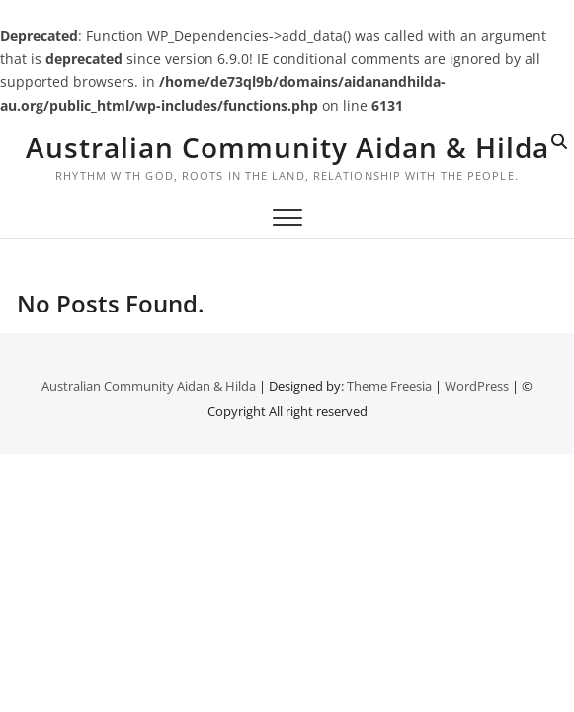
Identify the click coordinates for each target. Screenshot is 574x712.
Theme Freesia (389, 386)
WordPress (477, 386)
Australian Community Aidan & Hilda (287, 147)
